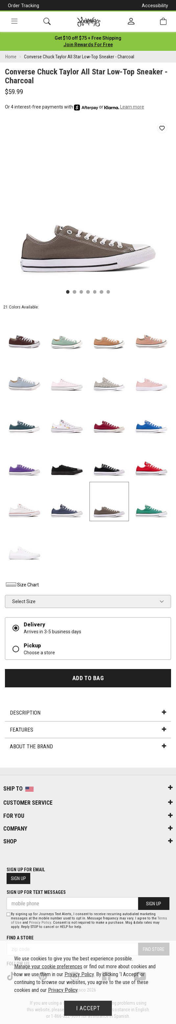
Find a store (20, 937)
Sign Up (18, 878)
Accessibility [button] (155, 5)
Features (88, 730)
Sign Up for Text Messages (36, 892)
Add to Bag (88, 678)
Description (88, 713)
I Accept (88, 1008)
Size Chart (22, 584)
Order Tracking (23, 5)
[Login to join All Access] (88, 38)
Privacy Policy (40, 922)
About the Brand (88, 746)
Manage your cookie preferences (48, 966)
